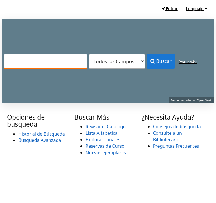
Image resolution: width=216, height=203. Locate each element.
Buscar (161, 61)
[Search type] (117, 61)
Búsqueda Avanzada (39, 140)
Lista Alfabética (101, 133)
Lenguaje (196, 8)
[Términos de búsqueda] (45, 61)
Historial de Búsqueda (41, 134)
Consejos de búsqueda (177, 126)
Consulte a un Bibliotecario (167, 136)
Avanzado (188, 61)
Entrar (170, 8)
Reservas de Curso (105, 146)
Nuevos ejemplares (106, 152)
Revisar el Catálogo (106, 126)
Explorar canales (103, 139)
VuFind (18, 8)
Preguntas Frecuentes (176, 146)
